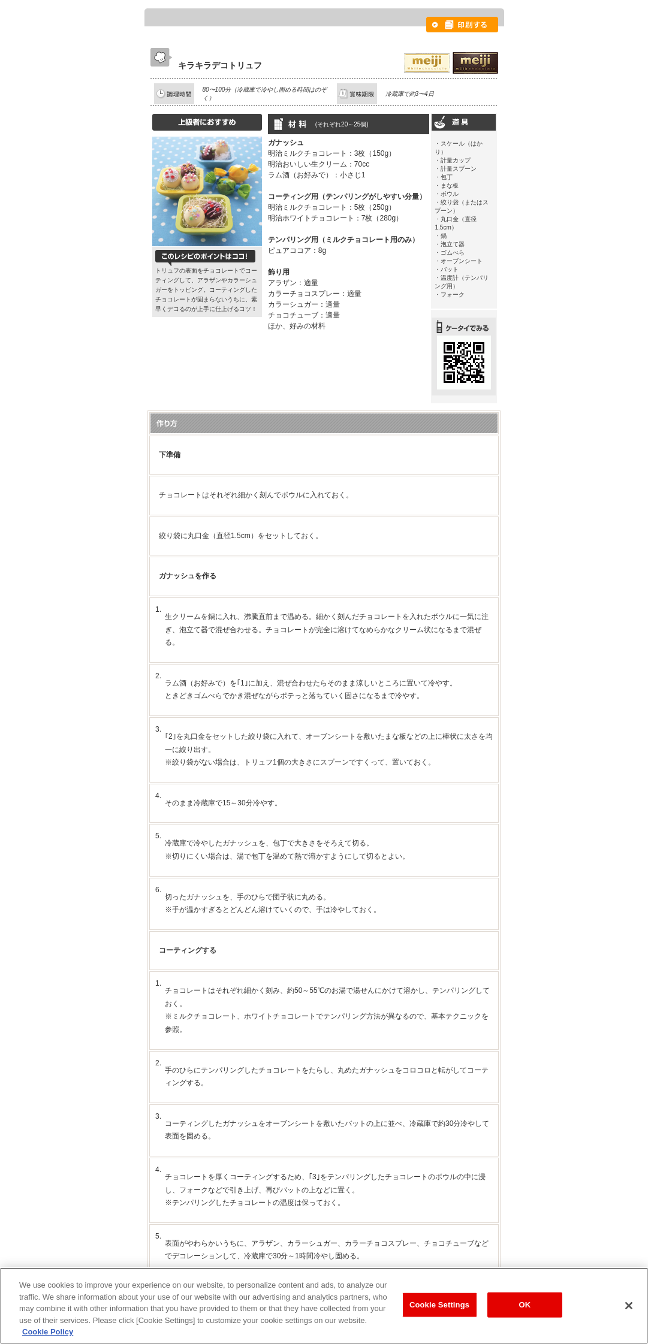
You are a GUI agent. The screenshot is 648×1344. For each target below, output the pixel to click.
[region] (324, 1305)
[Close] (629, 1305)
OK (525, 1304)
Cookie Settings (439, 1304)
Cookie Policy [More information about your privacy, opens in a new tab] (47, 1331)
